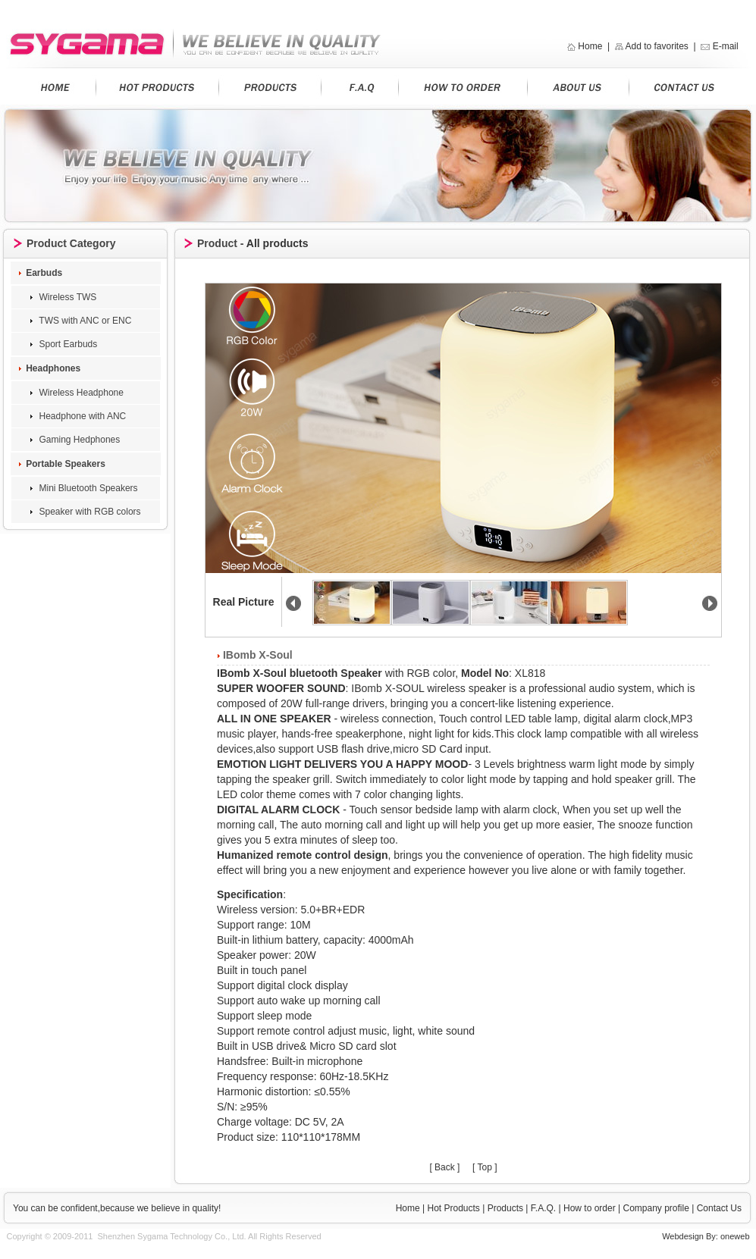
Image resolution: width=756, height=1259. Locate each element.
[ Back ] (444, 1167)
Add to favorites (656, 46)
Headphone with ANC (81, 416)
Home (590, 46)
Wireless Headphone (80, 392)
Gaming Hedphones (78, 439)
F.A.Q (542, 1208)
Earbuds (44, 273)
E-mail (727, 46)
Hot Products (454, 1208)
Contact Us (718, 1208)
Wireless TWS (66, 297)
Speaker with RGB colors (88, 511)
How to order (589, 1208)
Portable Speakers (65, 464)
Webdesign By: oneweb (705, 1236)
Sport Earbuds (66, 344)
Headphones (53, 368)
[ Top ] (484, 1167)
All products (277, 243)
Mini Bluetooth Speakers (86, 488)
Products (505, 1208)
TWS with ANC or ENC (83, 320)
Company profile (656, 1208)
